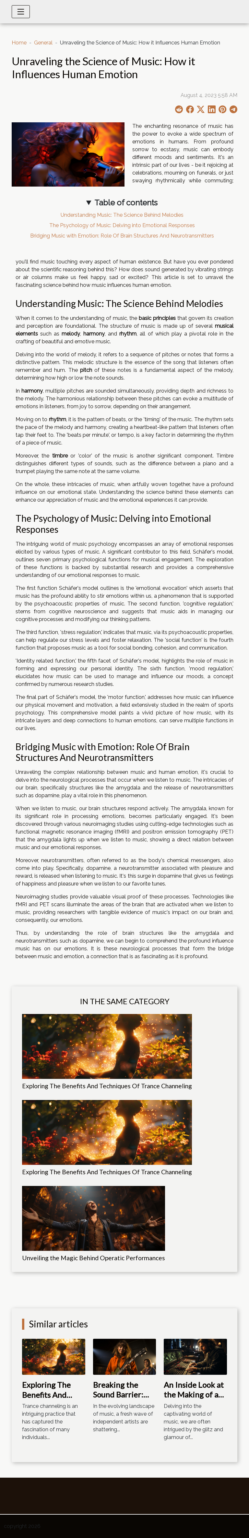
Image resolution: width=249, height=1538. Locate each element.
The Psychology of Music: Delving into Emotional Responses (122, 225)
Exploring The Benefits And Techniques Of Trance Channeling (107, 1086)
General (43, 43)
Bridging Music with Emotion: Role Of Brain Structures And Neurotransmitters (122, 236)
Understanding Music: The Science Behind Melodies (122, 215)
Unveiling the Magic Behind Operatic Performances (93, 1258)
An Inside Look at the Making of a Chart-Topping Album (194, 1399)
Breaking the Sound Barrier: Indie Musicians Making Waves (120, 1399)
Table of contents (126, 202)
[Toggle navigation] (21, 11)
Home (19, 43)
